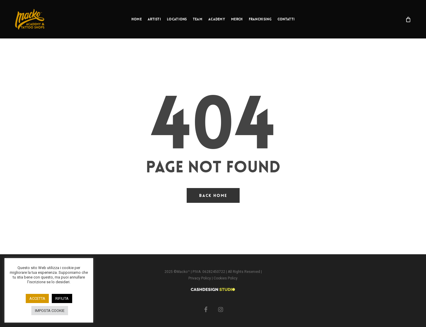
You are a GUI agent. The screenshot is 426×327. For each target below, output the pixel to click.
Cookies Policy (226, 278)
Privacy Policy (200, 278)
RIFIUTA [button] (62, 298)
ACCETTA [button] (37, 298)
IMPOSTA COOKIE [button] (49, 310)
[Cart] (407, 19)
